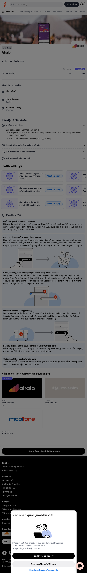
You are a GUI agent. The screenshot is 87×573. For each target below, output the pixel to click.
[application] (80, 566)
